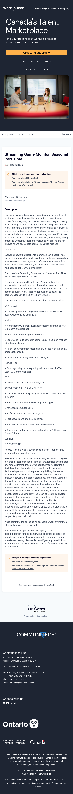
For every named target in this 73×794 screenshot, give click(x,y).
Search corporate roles (36, 61)
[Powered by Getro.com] (36, 608)
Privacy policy (29, 616)
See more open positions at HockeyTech (36, 585)
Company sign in (41, 8)
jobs (20, 134)
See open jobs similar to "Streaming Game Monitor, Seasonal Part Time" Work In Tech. (39, 183)
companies (8, 134)
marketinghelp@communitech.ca (36, 774)
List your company (60, 8)
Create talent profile (36, 52)
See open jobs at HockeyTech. (25, 178)
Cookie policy (42, 616)
